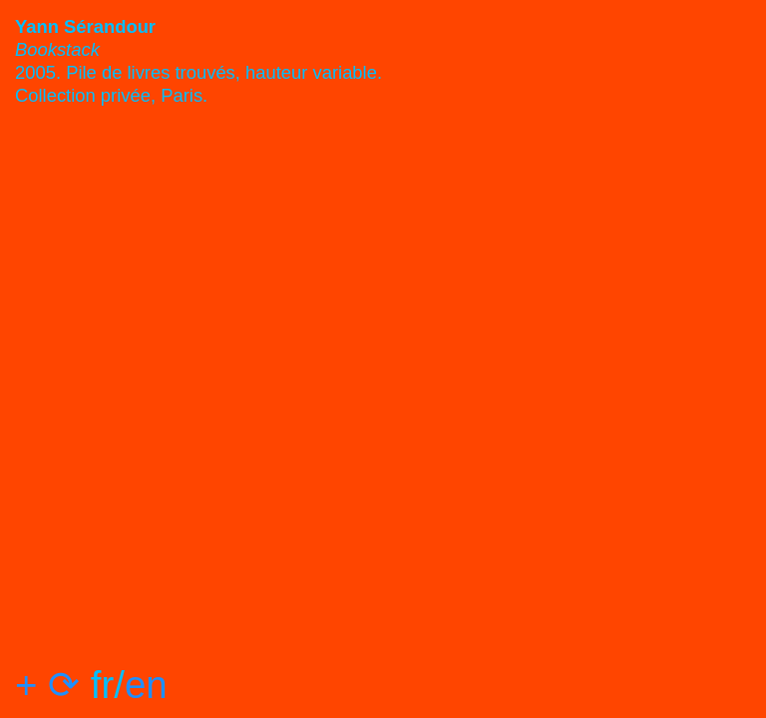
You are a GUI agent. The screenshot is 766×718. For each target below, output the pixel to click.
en (146, 684)
